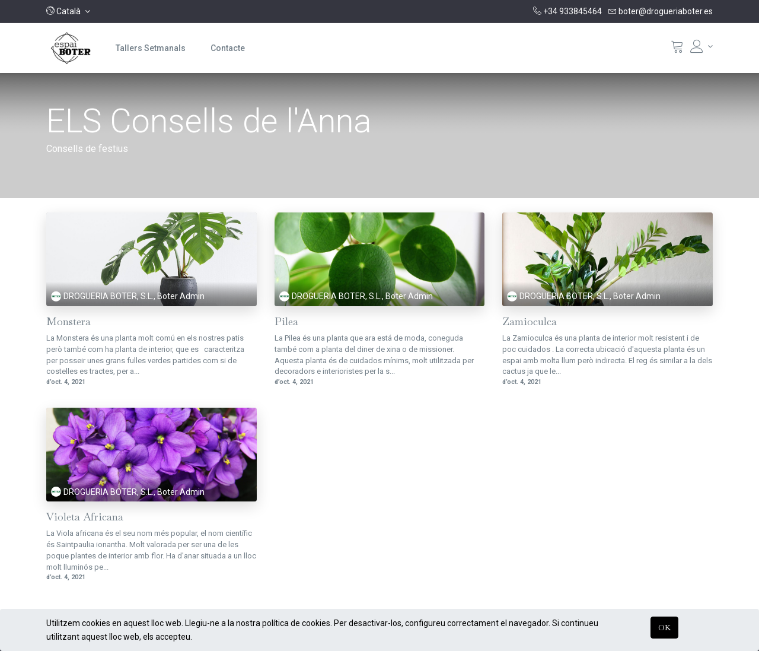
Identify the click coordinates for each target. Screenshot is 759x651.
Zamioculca (529, 322)
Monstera (68, 322)
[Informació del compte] (701, 46)
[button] (68, 11)
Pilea (286, 322)
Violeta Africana (84, 517)
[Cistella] (677, 49)
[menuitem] (150, 48)
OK (664, 627)
